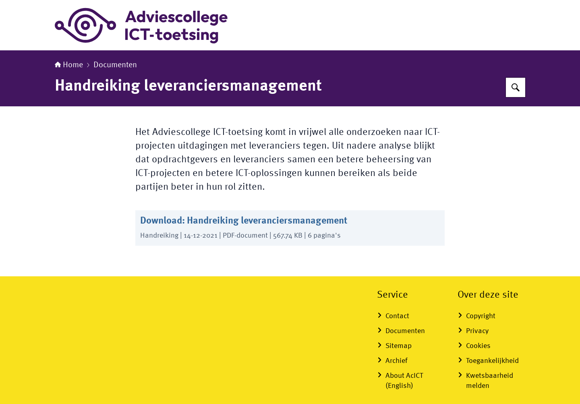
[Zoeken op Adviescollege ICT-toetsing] (515, 87)
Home (69, 65)
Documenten (115, 65)
